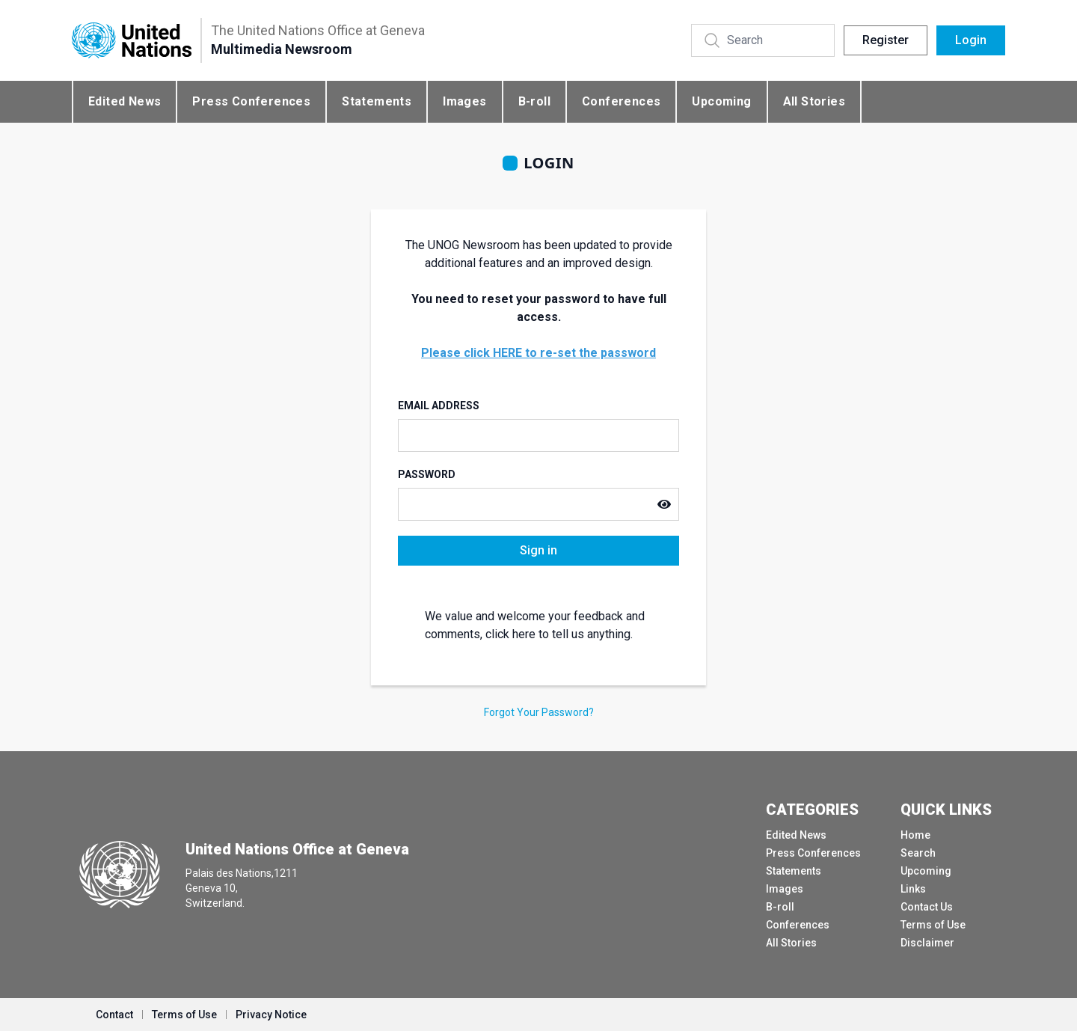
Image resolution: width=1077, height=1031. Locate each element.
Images (464, 101)
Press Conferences (251, 101)
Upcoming (721, 101)
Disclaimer (927, 943)
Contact (114, 1015)
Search (918, 853)
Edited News (124, 101)
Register (885, 40)
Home (915, 835)
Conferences (621, 101)
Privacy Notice (271, 1015)
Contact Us (926, 907)
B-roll (534, 101)
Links (913, 889)
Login (971, 40)
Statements (376, 101)
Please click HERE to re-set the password (538, 353)
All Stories (814, 101)
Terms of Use (933, 925)
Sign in (538, 550)
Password (426, 474)
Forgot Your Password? (539, 712)
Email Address (438, 406)
